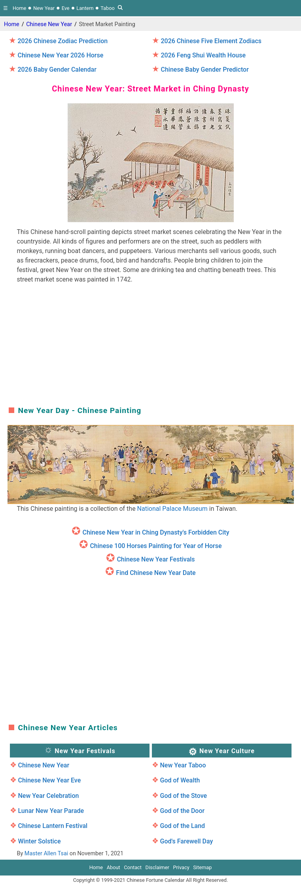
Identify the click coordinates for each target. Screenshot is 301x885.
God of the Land (182, 826)
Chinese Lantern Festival (52, 826)
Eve (66, 8)
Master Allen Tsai (46, 853)
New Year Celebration (48, 795)
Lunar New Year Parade (51, 811)
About (113, 867)
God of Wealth (180, 780)
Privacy (181, 867)
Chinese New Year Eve (49, 780)
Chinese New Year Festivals (156, 559)
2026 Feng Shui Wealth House (203, 55)
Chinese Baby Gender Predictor (204, 69)
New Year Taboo (183, 765)
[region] (150, 346)
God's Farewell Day (186, 841)
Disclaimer (157, 867)
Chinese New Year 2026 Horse (60, 55)
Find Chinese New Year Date (155, 573)
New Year (44, 8)
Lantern (84, 8)
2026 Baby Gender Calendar (56, 69)
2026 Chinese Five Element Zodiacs (211, 41)
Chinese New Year (49, 24)
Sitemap (202, 867)
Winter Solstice (39, 841)
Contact (133, 867)
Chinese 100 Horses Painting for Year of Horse (155, 546)
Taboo (107, 8)
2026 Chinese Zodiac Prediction (62, 41)
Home (19, 8)
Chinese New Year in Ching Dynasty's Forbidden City (155, 532)
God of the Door (182, 811)
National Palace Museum (172, 508)
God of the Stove (183, 795)
